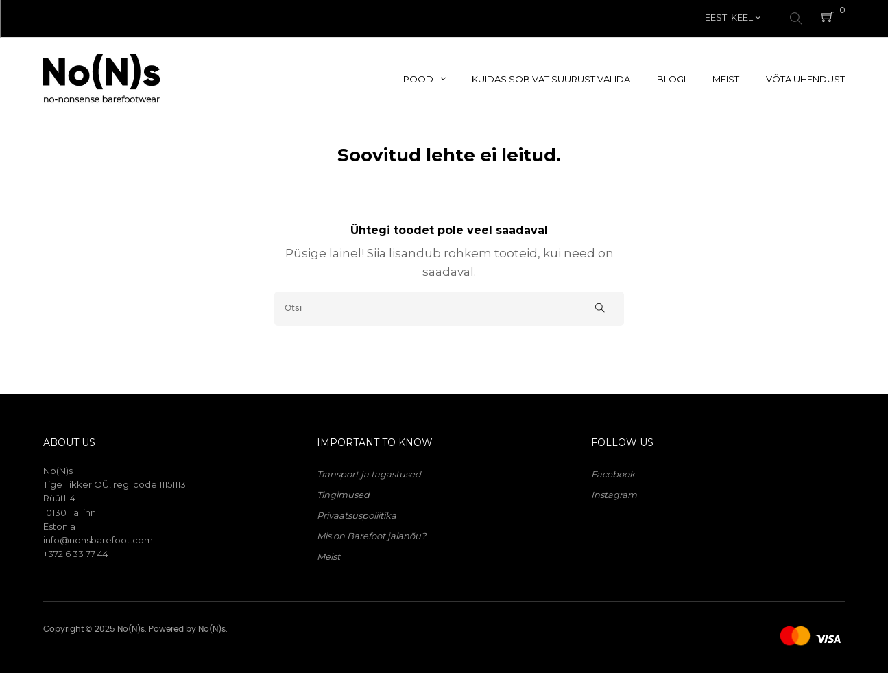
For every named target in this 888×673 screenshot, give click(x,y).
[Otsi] (449, 305)
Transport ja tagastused (369, 470)
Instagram (614, 491)
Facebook (613, 470)
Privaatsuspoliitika (356, 511)
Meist (328, 552)
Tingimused (343, 491)
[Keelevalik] (732, 17)
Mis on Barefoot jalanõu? (371, 532)
